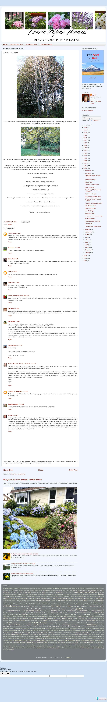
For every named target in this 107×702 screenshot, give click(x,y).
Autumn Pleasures (90, 208)
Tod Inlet (22, 644)
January (87, 252)
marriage (45, 620)
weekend (86, 646)
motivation (59, 622)
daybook (33, 602)
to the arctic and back (9, 644)
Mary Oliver (58, 620)
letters (15, 618)
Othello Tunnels (38, 626)
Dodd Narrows (74, 602)
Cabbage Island (31, 596)
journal (21, 616)
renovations (85, 632)
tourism (43, 644)
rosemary (50, 634)
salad (90, 634)
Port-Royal (5, 630)
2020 (85, 143)
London (83, 618)
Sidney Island (81, 636)
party (79, 626)
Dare (9, 602)
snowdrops (9, 638)
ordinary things (25, 626)
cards (91, 596)
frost (68, 608)
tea (91, 640)
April (86, 245)
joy (24, 616)
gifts (27, 610)
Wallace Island (44, 646)
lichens (27, 618)
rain (23, 632)
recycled (56, 632)
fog (74, 606)
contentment (26, 600)
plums (78, 628)
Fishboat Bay (48, 606)
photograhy (38, 628)
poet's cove (82, 628)
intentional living (94, 614)
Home (5, 44)
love (86, 618)
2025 (85, 130)
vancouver (94, 644)
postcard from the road (24, 630)
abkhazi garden (33, 588)
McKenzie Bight (91, 620)
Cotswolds (47, 600)
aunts (85, 590)
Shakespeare (58, 636)
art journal (74, 590)
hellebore (61, 612)
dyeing (92, 602)
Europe (78, 604)
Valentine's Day (77, 644)
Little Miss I (57, 618)
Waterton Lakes (70, 646)
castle (94, 596)
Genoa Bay (23, 610)
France (102, 606)
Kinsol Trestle (56, 616)
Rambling (27, 632)
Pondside (11, 248)
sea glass (29, 636)
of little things (100, 624)
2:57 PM (16, 282)
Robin (40, 634)
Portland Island (13, 630)
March (87, 247)
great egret (19, 612)
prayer (37, 630)
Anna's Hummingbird (13, 590)
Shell (63, 636)
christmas (65, 598)
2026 (85, 127)
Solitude (19, 638)
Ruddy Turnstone (70, 634)
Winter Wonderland (90, 194)
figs (44, 606)
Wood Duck (62, 648)
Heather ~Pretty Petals (15, 391)
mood (23, 622)
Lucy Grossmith (91, 618)
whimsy (5, 648)
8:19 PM (18, 233)
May (86, 242)
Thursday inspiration (88, 642)
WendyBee (11, 321)
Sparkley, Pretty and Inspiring (93, 216)
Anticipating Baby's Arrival (92, 221)
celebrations (100, 596)
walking (32, 646)
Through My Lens (78, 642)
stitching (71, 638)
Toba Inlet (17, 644)
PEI (103, 626)
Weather (76, 646)
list (45, 618)
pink (54, 628)
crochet (89, 600)
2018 (85, 148)
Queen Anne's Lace (98, 630)
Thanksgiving (29, 642)
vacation (70, 644)
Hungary (62, 614)
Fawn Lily (34, 606)
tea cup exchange (97, 640)
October (87, 229)
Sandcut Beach (7, 636)
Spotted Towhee (60, 638)
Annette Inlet (42, 590)
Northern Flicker (58, 624)
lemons (5, 618)
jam (11, 616)
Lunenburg (97, 618)
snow (99, 636)
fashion (14, 606)
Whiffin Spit (101, 646)
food (76, 606)
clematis (87, 598)
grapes (89, 610)
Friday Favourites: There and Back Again (23, 563)
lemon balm (101, 616)
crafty (70, 600)
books (26, 594)
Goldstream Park (55, 610)
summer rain (33, 640)
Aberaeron (27, 588)
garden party (86, 608)
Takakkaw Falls (78, 640)
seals (33, 636)
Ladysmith (79, 616)
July (86, 237)
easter (5, 604)
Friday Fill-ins (46, 608)
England (51, 604)
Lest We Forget (89, 211)
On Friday (6, 626)
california (38, 596)
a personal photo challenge (11, 588)
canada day (67, 596)
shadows (53, 636)
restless (96, 632)
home (16, 614)
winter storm (44, 648)
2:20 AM (19, 345)
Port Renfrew (100, 628)
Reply (10, 242)
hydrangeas (73, 614)
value (84, 644)
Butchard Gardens (93, 594)
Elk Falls (33, 603)
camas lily (43, 596)
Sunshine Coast (49, 640)
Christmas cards (73, 598)
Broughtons (60, 594)
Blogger (69, 657)
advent (59, 588)
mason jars (64, 620)
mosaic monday (39, 622)
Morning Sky (88, 223)
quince (9, 632)
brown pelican (67, 594)
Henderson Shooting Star (81, 612)
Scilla (22, 636)
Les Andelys (11, 618)
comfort (5, 600)
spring (67, 638)
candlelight (81, 596)
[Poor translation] (7, 673)
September (88, 232)
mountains (65, 623)
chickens (38, 598)
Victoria (15, 646)
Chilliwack (43, 598)
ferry (38, 606)
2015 (85, 155)
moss (48, 622)
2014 (85, 158)
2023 (85, 135)
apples (47, 590)
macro (102, 618)
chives (54, 598)
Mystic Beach (9, 624)
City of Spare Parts (90, 206)
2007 (85, 261)
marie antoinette (38, 620)
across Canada (52, 588)
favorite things (27, 606)
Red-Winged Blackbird (63, 632)
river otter (31, 634)
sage (83, 634)
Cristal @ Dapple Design (15, 295)
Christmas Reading (16, 44)
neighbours (23, 624)
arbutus (55, 590)
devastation (58, 602)
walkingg (38, 646)
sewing (47, 636)
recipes (51, 632)
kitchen (61, 616)
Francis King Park (7, 608)
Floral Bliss (64, 606)
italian (8, 616)
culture (97, 600)
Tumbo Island (59, 644)
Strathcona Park (85, 638)
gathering (5, 610)
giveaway (31, 610)
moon (26, 622)
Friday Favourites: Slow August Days (22, 573)
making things (21, 620)
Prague (33, 630)
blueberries (13, 594)
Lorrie (94, 95)
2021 (85, 140)
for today (80, 606)
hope (30, 614)
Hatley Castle (55, 612)
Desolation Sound (46, 602)
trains (47, 644)
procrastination (68, 630)
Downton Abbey (82, 602)
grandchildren (84, 610)
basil (21, 592)
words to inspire (85, 648)
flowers (70, 606)
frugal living (73, 609)
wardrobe (52, 646)
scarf (19, 636)
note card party (66, 625)
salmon (93, 634)
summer (19, 640)
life (30, 618)
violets (24, 646)
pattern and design (85, 626)
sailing (86, 634)
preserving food (42, 630)
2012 (85, 163)
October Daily (92, 625)
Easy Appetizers (89, 187)
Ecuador (9, 604)
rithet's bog (18, 634)
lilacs (39, 618)
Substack (5, 640)
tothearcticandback (36, 644)
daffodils (101, 600)
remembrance (78, 632)
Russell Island (78, 634)
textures (23, 642)
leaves (96, 616)
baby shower (100, 590)
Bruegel (72, 594)
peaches (99, 626)
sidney (65, 636)
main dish (5, 620)
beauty (44, 592)
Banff (15, 592)
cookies (38, 600)
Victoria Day (20, 646)
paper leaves (62, 626)
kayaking (30, 616)
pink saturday (58, 628)
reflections (71, 632)
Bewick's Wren (71, 592)
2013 (85, 160)
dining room (65, 602)
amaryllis (82, 588)
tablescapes (71, 640)
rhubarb (13, 634)
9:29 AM (21, 404)
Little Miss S (63, 618)
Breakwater (50, 594)
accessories (45, 588)
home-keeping (23, 614)
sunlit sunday (40, 640)
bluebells (8, 594)
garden (79, 608)
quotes (19, 632)
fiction (41, 606)
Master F (69, 620)
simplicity (91, 636)
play (67, 628)
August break (80, 590)
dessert (54, 602)
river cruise (25, 634)
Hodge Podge (6, 614)
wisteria (49, 648)
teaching (12, 642)
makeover (10, 620)
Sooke (48, 638)
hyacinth (67, 614)
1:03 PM (14, 271)
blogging (87, 592)
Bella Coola (65, 592)
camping (56, 596)
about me (40, 588)
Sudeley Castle (12, 640)
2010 (85, 168)
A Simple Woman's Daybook (93, 203)
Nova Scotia (75, 625)
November (88, 173)
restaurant (92, 632)
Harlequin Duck (47, 612)
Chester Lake (32, 598)
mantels (32, 620)
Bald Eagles (10, 592)
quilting (5, 632)
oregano (32, 626)
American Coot (87, 588)
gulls (26, 612)
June (87, 239)
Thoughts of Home (69, 642)
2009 (85, 255)
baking (5, 592)
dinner (69, 602)
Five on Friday (57, 606)
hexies (93, 612)
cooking (42, 600)
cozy (59, 600)
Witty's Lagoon (55, 648)
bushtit (87, 594)
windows (35, 648)
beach (30, 592)
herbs (90, 612)
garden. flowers (93, 608)
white (12, 648)
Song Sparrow (32, 638)
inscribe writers (80, 614)
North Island (51, 624)
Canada (61, 596)
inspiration (87, 614)
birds (76, 592)
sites (94, 636)
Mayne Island (83, 620)
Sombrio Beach (25, 638)
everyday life (97, 604)
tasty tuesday (86, 640)
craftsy (67, 600)
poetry (87, 628)
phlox (34, 628)
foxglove (97, 606)
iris (99, 614)
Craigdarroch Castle (77, 600)
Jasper (18, 616)
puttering (83, 630)
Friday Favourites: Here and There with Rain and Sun (22, 480)
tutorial (66, 644)
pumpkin (78, 630)
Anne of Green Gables (32, 590)
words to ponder (95, 648)
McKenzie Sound (100, 620)
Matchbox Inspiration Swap (93, 196)
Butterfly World (18, 596)
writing (102, 648)
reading (41, 632)
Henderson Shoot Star (69, 612)
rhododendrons (7, 634)
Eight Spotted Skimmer (18, 603)
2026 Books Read (46, 44)
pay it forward (93, 626)
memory (10, 623)
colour (102, 598)
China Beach (49, 598)
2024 (85, 132)
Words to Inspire (90, 218)
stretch (97, 638)
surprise (55, 640)
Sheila (10, 415)
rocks (43, 634)
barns (18, 592)
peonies (13, 628)
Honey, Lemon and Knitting (93, 226)
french (25, 609)
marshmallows (51, 620)
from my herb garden (60, 609)
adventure (64, 588)
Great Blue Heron (96, 610)
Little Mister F (71, 618)
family (9, 606)
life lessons (35, 618)
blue (98, 592)
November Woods (90, 179)
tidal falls (99, 642)
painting (49, 626)
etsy (75, 604)
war (49, 646)
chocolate (59, 598)
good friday (63, 610)
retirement (101, 632)
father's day (20, 606)
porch (95, 628)
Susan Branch (61, 640)
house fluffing (57, 614)
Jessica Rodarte (13, 404)
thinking (63, 642)
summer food (26, 640)
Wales (28, 646)
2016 (85, 153)
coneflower (20, 600)
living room (78, 618)
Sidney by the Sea (72, 636)
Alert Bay (77, 588)
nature (18, 625)
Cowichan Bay (54, 600)
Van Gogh (88, 644)
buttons (24, 596)
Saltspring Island (100, 634)
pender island (7, 628)
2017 (85, 150)
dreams (88, 602)
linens (42, 618)
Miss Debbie (12, 233)
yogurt (8, 649)
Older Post (73, 470)
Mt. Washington (90, 623)
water (64, 646)
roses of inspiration (60, 634)
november (80, 624)
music (100, 623)
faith (4, 606)
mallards (28, 620)
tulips (54, 644)
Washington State (59, 646)
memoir (5, 622)
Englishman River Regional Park (61, 603)
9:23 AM (25, 391)
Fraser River (15, 608)
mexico (15, 623)
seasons (37, 636)
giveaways (38, 610)
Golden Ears (48, 610)
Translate (93, 120)
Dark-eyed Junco (15, 602)
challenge (5, 598)
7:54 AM (33, 363)
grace (78, 610)
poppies (92, 628)
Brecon (55, 594)
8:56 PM (26, 295)
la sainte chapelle (72, 616)
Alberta (73, 588)
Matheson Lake (75, 620)
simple (86, 636)
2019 (85, 145)
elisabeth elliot (27, 603)
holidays (12, 614)
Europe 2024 (84, 604)
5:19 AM (15, 415)
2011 (85, 166)
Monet (19, 623)
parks (70, 626)
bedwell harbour (49, 592)
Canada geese (74, 596)
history (102, 612)
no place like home (37, 625)
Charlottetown (16, 598)
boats (22, 594)
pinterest (64, 628)
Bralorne (40, 594)
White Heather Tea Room (21, 648)
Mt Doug (83, 622)
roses (54, 634)
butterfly (12, 596)
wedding (81, 646)
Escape (71, 603)
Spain (54, 638)
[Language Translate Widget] (91, 117)
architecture (59, 590)
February (88, 250)
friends (51, 609)
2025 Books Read (31, 44)
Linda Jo (11, 308)
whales (96, 646)
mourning (70, 622)
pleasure (70, 628)
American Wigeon (95, 588)
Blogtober (93, 592)
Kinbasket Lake (36, 616)
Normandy (45, 624)
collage (98, 598)
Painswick (44, 626)
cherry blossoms (24, 598)
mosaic (29, 623)
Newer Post (8, 470)
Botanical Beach (33, 594)
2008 (85, 258)
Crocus (93, 600)
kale (27, 616)
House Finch (51, 614)
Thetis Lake (57, 642)
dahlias (5, 602)
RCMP (37, 632)
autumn (10, 224)
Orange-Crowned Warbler (16, 626)
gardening (101, 609)
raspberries (32, 632)
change (11, 598)
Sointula (15, 638)
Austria (89, 590)
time (102, 642)
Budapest (76, 594)
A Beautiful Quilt (89, 213)
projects (74, 630)
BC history (25, 592)
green (23, 612)
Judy (10, 259)
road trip (36, 634)
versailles (9, 646)
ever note (90, 603)
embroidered (39, 603)
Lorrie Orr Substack (87, 110)
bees (55, 592)
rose (46, 634)
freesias (21, 608)
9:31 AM (16, 308)
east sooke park (99, 602)
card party (86, 596)
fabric (102, 603)
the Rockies (37, 642)
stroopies (101, 638)
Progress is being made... (92, 184)
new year (29, 625)
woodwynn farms (70, 648)
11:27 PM (17, 248)
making (15, 620)
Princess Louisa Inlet (59, 630)
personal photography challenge (24, 628)
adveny (69, 588)
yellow (4, 649)
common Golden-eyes (12, 600)
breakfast (44, 594)
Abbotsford (22, 588)
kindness (42, 616)
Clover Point (92, 598)
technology (18, 642)
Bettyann (11, 282)
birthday (81, 592)
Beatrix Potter (38, 592)
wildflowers (29, 648)
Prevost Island (50, 630)
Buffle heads (82, 594)
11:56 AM (15, 259)
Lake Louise (86, 616)
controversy (32, 600)
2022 (85, 137)
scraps (25, 636)
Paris (67, 626)
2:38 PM (17, 321)
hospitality (44, 614)
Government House (71, 610)
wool (75, 648)
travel (50, 644)
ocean (85, 625)
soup (51, 638)
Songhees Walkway (41, 638)
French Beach (31, 609)
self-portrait (42, 636)
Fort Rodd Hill (91, 606)
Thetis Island (51, 642)
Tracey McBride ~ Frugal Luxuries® (19, 363)
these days (44, 642)
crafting (63, 600)
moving (74, 622)
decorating (38, 602)
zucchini (12, 649)
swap (66, 640)
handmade (40, 612)
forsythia (85, 606)
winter (39, 648)
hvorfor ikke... (12, 345)
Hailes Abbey (31, 612)
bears (33, 592)
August (87, 234)
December (88, 170)
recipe (46, 632)
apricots (51, 590)
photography (45, 628)
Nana (14, 625)
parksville (74, 626)
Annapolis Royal (22, 590)
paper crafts (55, 626)
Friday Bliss (38, 609)
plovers (75, 628)
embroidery (45, 604)
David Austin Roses (24, 602)
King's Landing (48, 616)
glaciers (43, 610)
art (70, 590)
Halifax (36, 612)
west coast (91, 646)
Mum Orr (96, 622)
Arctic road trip (66, 590)
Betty (9, 271)
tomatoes (28, 644)
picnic (51, 628)
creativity (84, 600)
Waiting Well (88, 182)
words (78, 648)
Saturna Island (14, 636)
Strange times (77, 638)
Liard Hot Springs (21, 618)
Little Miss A (49, 618)
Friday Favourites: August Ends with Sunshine (24, 554)
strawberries (92, 638)
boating (19, 594)
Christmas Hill (81, 598)
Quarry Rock (89, 630)
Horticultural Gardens (37, 614)
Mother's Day (53, 623)
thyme (95, 642)
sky (96, 636)
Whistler (9, 648)
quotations (15, 632)
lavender (92, 616)
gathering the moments (14, 610)
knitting (66, 616)
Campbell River (50, 596)
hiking (97, 612)
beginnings (59, 592)
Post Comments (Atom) (18, 474)
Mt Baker (79, 622)
